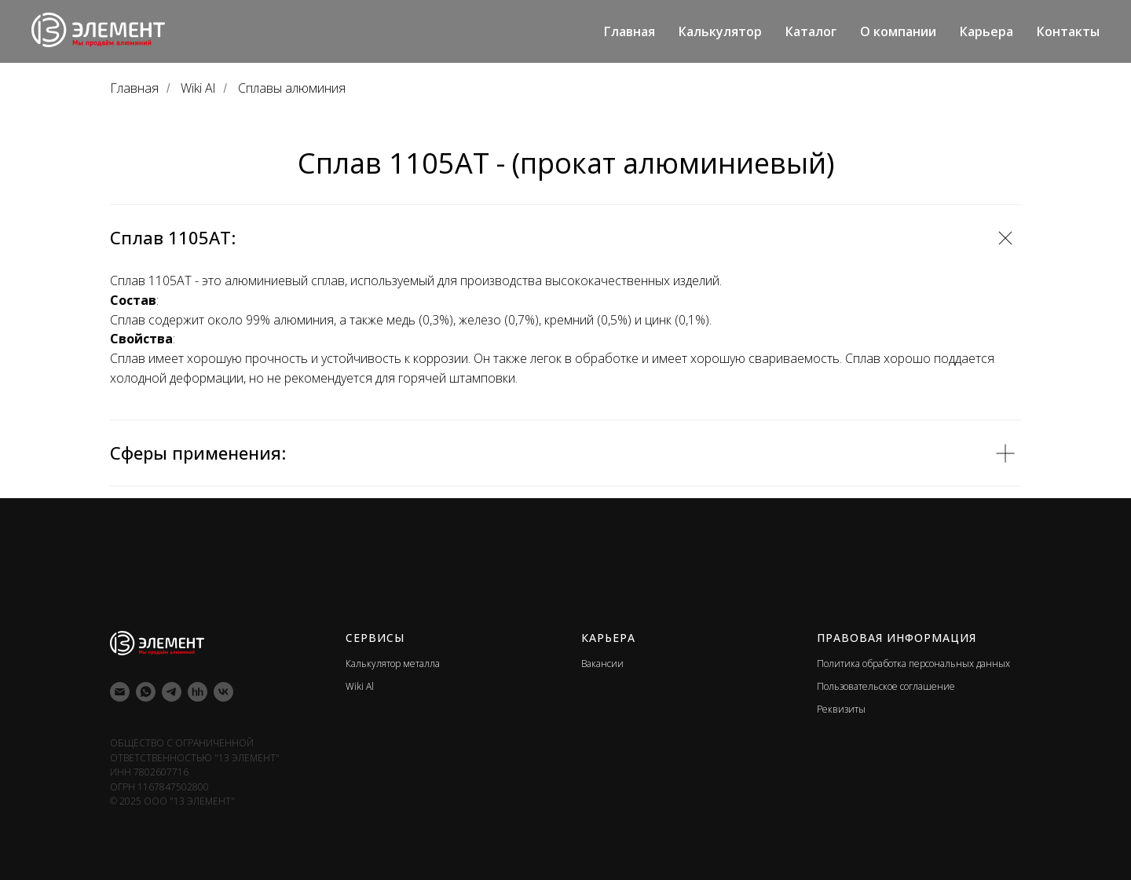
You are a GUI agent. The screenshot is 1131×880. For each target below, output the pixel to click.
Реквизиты (841, 709)
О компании (898, 31)
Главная (629, 31)
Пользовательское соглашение (886, 686)
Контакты (1068, 31)
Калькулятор (720, 31)
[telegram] (171, 692)
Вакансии (602, 663)
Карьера (986, 31)
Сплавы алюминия (292, 88)
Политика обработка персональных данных (913, 663)
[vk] (223, 692)
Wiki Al (198, 88)
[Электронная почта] (120, 692)
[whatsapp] (146, 692)
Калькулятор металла (393, 663)
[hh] (197, 692)
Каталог (810, 31)
